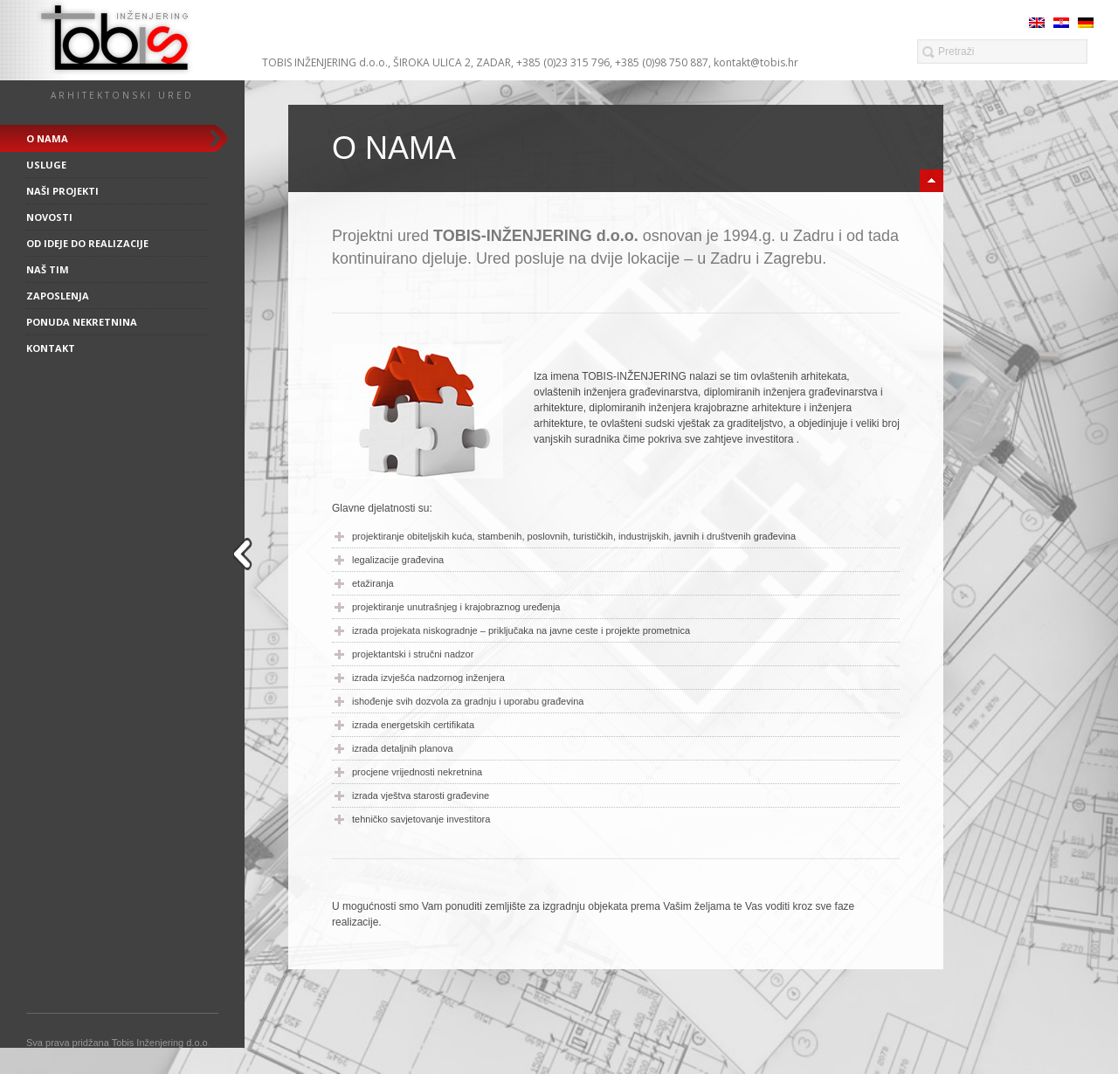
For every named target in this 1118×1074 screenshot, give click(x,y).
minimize (931, 180)
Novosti (49, 217)
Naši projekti (62, 190)
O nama (47, 138)
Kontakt (50, 348)
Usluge (46, 164)
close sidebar (245, 554)
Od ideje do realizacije (87, 243)
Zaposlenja (57, 295)
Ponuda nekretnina (81, 321)
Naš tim (47, 269)
